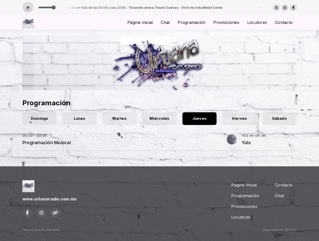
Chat (165, 22)
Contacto (284, 22)
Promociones (226, 22)
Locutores (257, 22)
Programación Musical (46, 142)
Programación (191, 22)
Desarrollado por (280, 230)
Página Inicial (140, 22)
